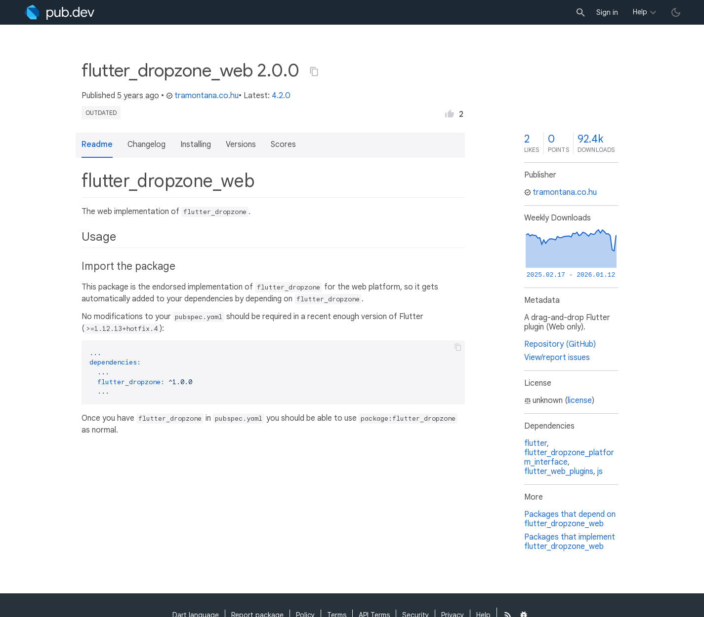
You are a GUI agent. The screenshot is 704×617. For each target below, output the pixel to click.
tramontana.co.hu (202, 96)
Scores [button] (283, 144)
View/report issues (557, 358)
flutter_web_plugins (558, 471)
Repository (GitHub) (560, 344)
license (580, 400)
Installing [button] (195, 144)
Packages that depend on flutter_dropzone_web (570, 519)
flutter (535, 443)
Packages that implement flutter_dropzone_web (569, 541)
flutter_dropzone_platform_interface (569, 457)
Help (640, 11)
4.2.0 (281, 96)
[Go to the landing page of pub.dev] (59, 12)
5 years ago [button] (138, 96)
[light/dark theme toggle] (676, 12)
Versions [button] (241, 144)
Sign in (607, 12)
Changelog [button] (146, 144)
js (600, 471)
